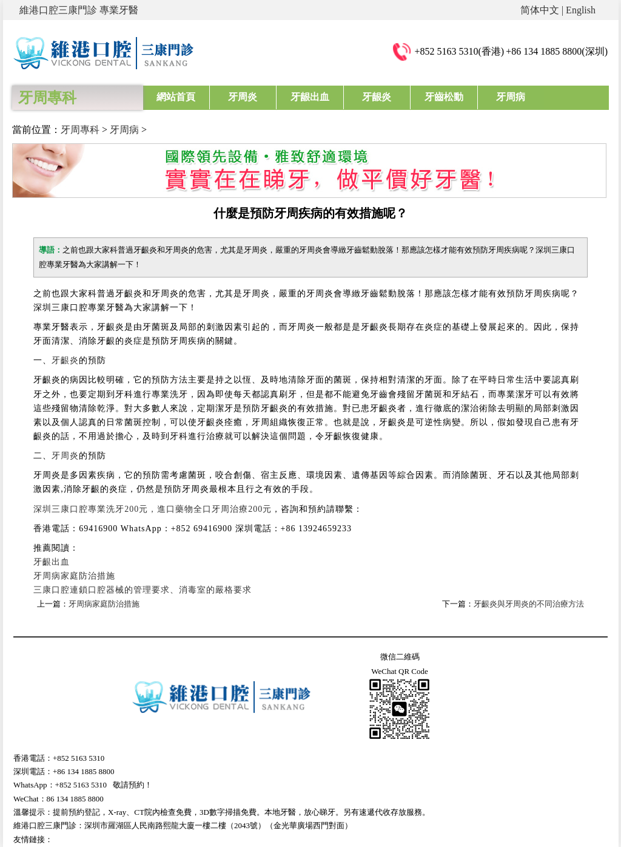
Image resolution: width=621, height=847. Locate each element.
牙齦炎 (65, 360)
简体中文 (539, 10)
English (581, 10)
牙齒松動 (441, 97)
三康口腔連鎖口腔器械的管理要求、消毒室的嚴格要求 (142, 589)
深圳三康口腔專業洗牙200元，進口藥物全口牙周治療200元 (152, 509)
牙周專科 (80, 129)
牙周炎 (242, 97)
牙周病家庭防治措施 (74, 575)
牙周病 (507, 97)
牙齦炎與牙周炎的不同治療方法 (529, 603)
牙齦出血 (51, 561)
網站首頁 (175, 97)
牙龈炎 (374, 97)
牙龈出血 (308, 97)
